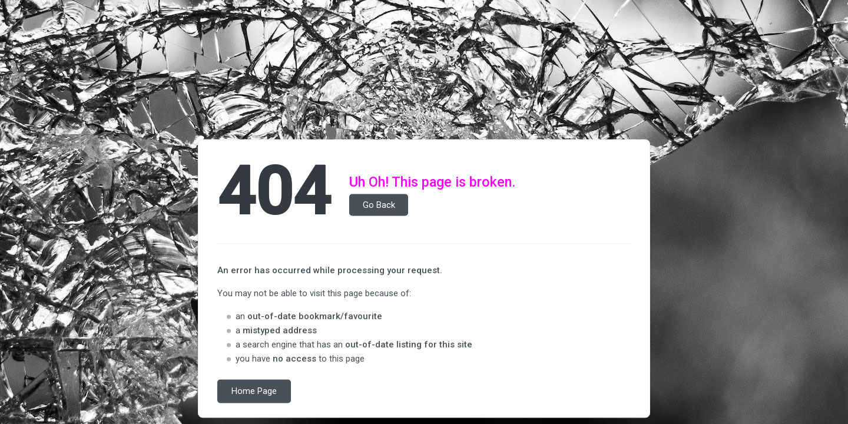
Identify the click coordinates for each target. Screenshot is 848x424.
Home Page (254, 391)
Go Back (379, 205)
